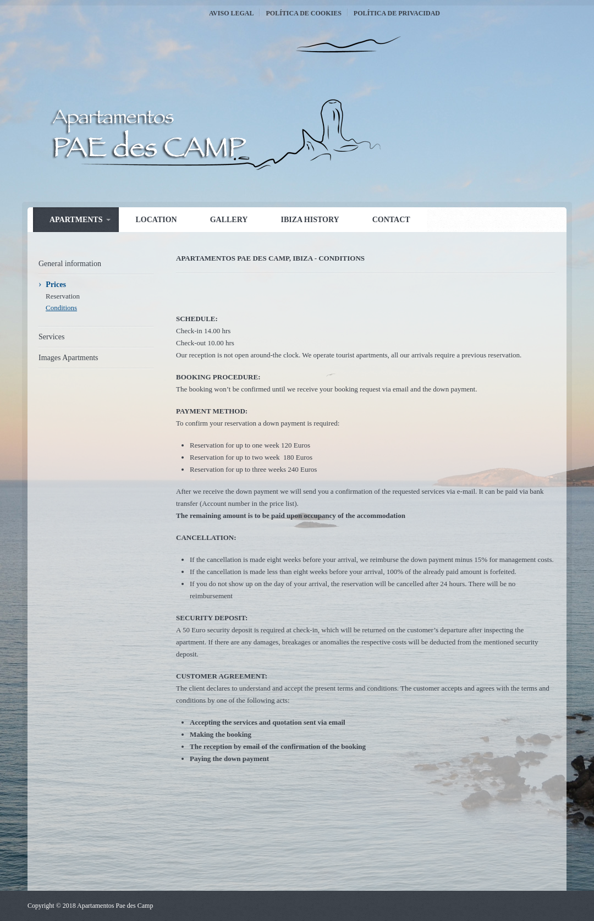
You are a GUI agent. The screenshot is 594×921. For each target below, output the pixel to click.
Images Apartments (68, 358)
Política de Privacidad (397, 13)
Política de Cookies (303, 13)
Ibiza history (309, 220)
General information (69, 264)
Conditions (61, 308)
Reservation (63, 296)
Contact (391, 220)
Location (156, 220)
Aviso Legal (231, 13)
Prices (56, 284)
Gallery (229, 220)
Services (51, 337)
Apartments (76, 220)
